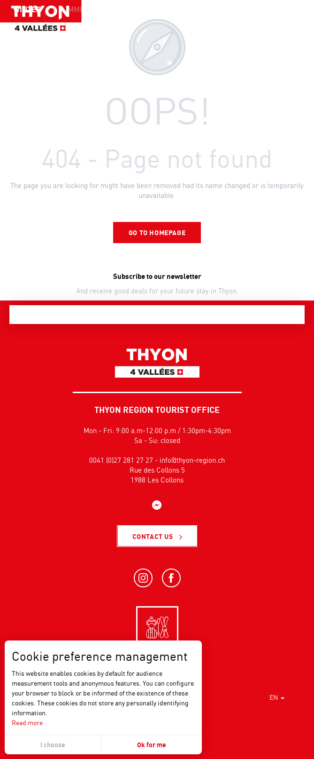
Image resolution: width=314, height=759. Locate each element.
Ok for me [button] (151, 745)
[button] (285, 25)
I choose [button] (52, 745)
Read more (27, 723)
